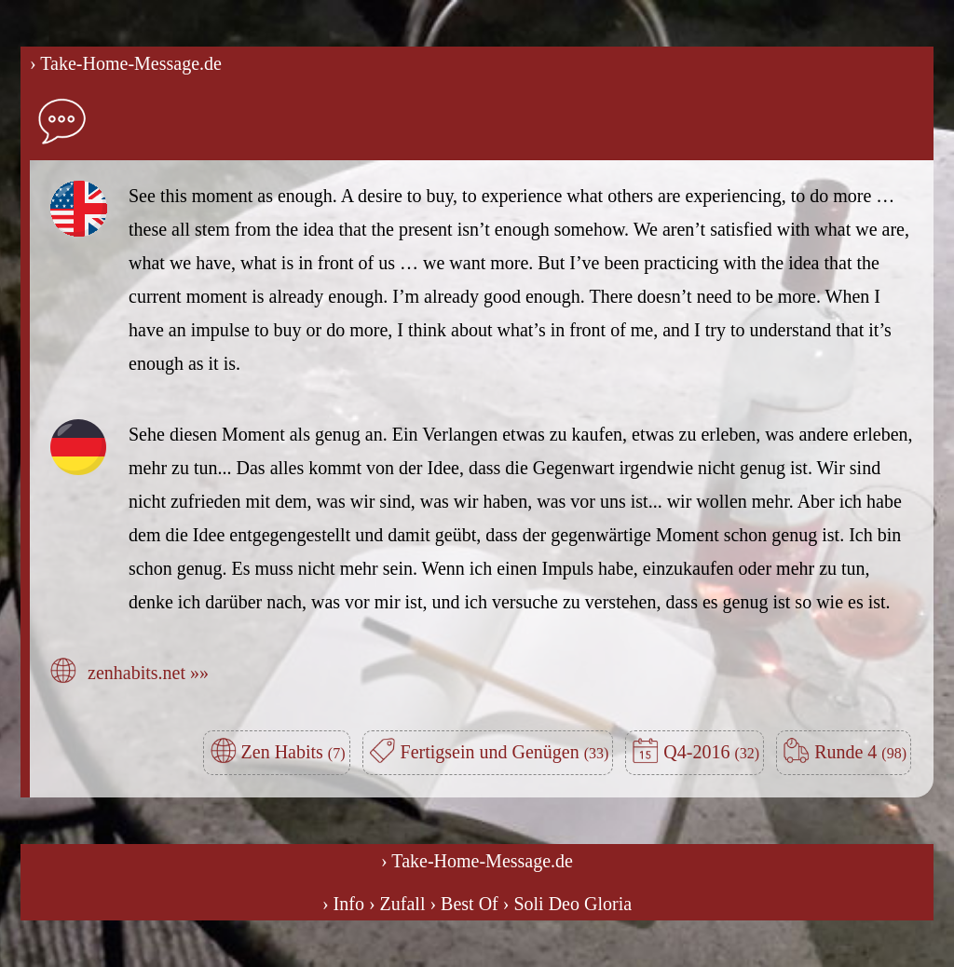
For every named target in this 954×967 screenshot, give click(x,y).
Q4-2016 (711, 752)
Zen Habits (293, 752)
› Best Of (463, 903)
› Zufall (397, 903)
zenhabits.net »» (148, 672)
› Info (343, 903)
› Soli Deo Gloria (567, 903)
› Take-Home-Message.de (126, 63)
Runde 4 (860, 752)
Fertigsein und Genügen (505, 752)
